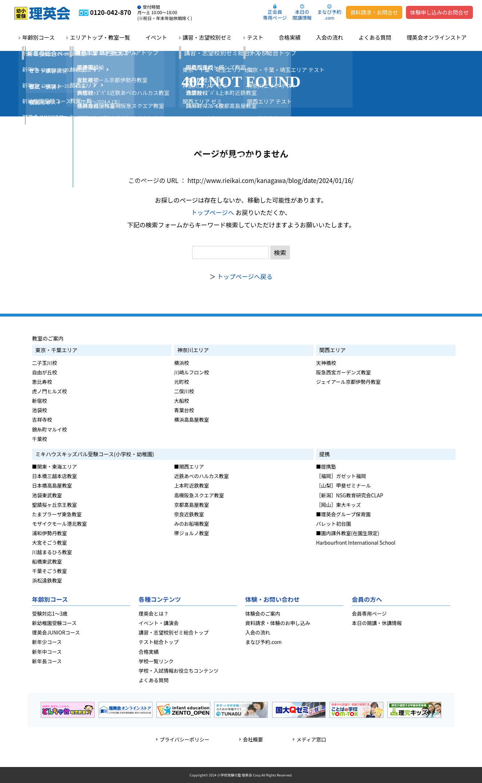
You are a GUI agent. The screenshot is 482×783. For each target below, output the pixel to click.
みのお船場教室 (191, 523)
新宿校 (39, 400)
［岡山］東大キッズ (338, 504)
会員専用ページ (369, 613)
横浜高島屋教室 (191, 419)
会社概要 (253, 739)
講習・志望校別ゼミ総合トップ (173, 632)
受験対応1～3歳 (50, 613)
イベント (156, 37)
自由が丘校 (44, 372)
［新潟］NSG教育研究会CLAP (349, 495)
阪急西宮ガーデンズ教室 (343, 372)
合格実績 (289, 37)
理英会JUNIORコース (56, 632)
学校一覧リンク (156, 661)
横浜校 (181, 362)
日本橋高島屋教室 (52, 485)
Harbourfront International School (355, 542)
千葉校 (39, 438)
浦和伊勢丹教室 (49, 533)
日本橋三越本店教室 (54, 476)
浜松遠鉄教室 (47, 580)
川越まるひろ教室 (52, 552)
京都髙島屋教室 (191, 504)
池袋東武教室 (47, 495)
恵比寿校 (42, 381)
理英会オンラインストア (437, 37)
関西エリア (332, 350)
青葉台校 (184, 410)
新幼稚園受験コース (54, 623)
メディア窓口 (311, 739)
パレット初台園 (333, 523)
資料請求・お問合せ (374, 12)
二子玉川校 (44, 362)
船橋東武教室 (47, 561)
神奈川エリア (193, 350)
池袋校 (39, 410)
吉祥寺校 (42, 419)
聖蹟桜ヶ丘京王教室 (54, 504)
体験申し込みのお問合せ (439, 12)
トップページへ (212, 212)
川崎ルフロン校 (191, 372)
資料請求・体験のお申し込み (277, 623)
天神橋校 (326, 362)
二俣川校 (184, 391)
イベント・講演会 (159, 623)
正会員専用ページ (275, 14)
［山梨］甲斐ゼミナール (343, 485)
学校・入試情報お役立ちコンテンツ (179, 670)
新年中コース (47, 651)
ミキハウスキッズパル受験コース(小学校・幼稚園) (94, 454)
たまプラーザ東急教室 (57, 514)
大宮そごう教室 (49, 542)
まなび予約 (329, 14)
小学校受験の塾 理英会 (234, 775)
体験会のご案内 (262, 613)
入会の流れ (329, 37)
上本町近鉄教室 (191, 485)
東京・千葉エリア (56, 350)
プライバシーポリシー (185, 739)
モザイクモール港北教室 (59, 523)
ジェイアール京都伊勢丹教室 (348, 381)
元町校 (181, 381)
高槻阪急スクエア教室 (199, 495)
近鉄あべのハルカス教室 (201, 476)
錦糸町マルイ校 (49, 429)
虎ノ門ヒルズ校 (49, 391)
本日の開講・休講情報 (377, 623)
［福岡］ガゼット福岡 (341, 476)
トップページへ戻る (245, 276)
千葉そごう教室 (49, 571)
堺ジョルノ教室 (191, 533)
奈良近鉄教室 (189, 514)
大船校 (181, 400)
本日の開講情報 (302, 14)
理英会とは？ (153, 613)
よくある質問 (375, 37)
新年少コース (47, 641)
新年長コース (47, 661)
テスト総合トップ (159, 641)
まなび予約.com (263, 641)
